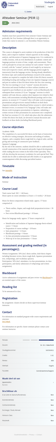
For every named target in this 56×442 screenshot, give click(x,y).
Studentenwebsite (20, 435)
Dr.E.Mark (6, 322)
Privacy (31, 435)
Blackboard (46, 278)
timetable (8, 170)
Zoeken (29, 12)
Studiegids (49, 2)
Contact (39, 435)
